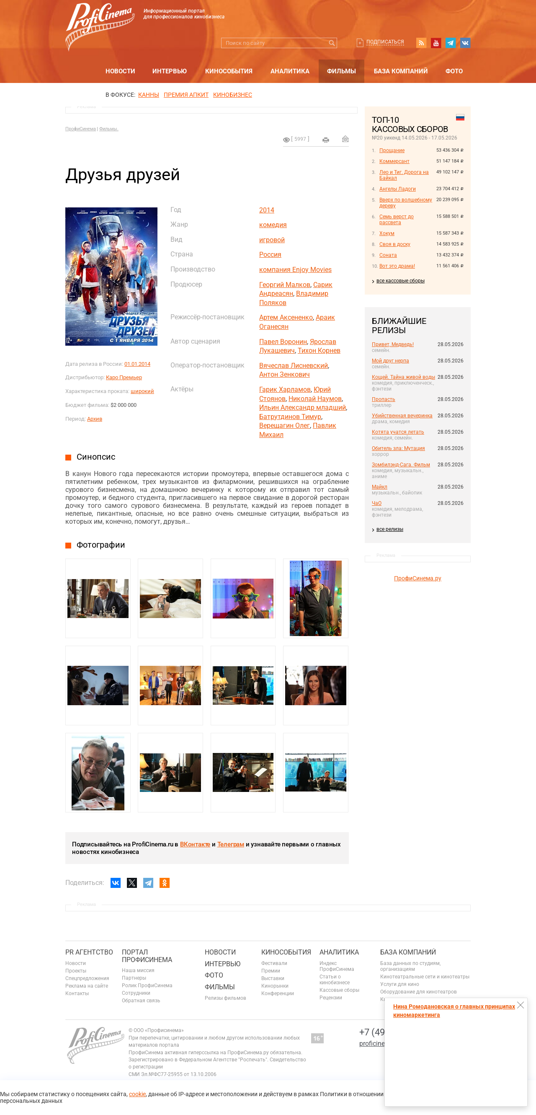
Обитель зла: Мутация (398, 448)
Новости (120, 71)
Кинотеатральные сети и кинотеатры (424, 977)
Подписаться (385, 42)
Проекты (75, 971)
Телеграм (230, 844)
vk (465, 42)
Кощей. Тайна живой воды (403, 377)
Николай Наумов (315, 399)
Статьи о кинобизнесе (335, 980)
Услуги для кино (399, 984)
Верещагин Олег (284, 425)
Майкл (379, 487)
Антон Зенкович (284, 374)
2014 (266, 210)
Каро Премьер (124, 377)
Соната (388, 255)
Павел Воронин (283, 342)
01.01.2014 (137, 364)
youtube (436, 42)
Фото (454, 71)
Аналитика (290, 71)
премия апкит (186, 94)
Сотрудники (136, 993)
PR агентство (89, 952)
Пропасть (383, 399)
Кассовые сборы (339, 990)
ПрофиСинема (80, 129)
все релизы (389, 529)
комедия (273, 225)
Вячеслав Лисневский (293, 366)
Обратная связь (141, 1001)
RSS (421, 42)
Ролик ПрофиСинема (147, 985)
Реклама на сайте (86, 986)
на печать (325, 140)
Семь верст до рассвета (396, 219)
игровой (272, 240)
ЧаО (376, 503)
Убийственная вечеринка (402, 416)
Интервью (169, 71)
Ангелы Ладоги (397, 189)
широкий (142, 391)
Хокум (386, 233)
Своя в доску (394, 244)
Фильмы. (109, 129)
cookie (137, 1094)
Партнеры (134, 978)
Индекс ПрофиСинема (337, 966)
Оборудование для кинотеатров (418, 992)
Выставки (272, 978)
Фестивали (274, 963)
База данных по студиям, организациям (410, 966)
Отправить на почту (345, 138)
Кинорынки (275, 986)
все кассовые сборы (400, 281)
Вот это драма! (397, 266)
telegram (450, 42)
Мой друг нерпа (390, 361)
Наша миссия (138, 970)
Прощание (392, 150)
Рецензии (331, 998)
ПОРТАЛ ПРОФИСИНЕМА (147, 956)
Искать (332, 43)
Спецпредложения (87, 978)
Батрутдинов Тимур (290, 417)
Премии (270, 971)
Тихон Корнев (319, 350)
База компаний (401, 71)
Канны (148, 94)
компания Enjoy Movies (295, 270)
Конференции (277, 993)
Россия (270, 255)
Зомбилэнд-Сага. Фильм (401, 465)
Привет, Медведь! (393, 344)
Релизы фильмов (225, 998)
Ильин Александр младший (302, 407)
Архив (94, 419)
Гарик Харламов (285, 389)
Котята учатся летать (398, 432)
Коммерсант (394, 161)
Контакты (77, 993)
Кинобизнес (232, 94)
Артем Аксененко (286, 317)
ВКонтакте (195, 844)
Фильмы (341, 71)
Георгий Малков (284, 285)
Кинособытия (229, 71)
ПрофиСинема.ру (417, 578)
